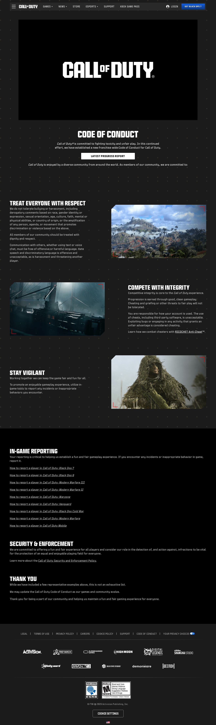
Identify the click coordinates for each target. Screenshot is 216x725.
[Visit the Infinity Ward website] (51, 666)
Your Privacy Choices (176, 634)
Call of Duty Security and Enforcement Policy (67, 560)
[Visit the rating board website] (116, 690)
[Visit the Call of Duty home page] (28, 6)
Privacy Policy (65, 634)
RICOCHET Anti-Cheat (188, 331)
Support (125, 634)
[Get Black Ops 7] (193, 6)
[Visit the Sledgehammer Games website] (92, 652)
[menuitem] (48, 6)
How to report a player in (42, 468)
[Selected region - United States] (108, 722)
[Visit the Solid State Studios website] (111, 666)
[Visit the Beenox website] (168, 666)
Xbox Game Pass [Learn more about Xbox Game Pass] (130, 6)
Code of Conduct (147, 634)
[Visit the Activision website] (32, 652)
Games (48, 6)
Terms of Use (41, 634)
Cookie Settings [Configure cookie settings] (108, 713)
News (63, 6)
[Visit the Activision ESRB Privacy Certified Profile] (91, 690)
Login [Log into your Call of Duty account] (174, 6)
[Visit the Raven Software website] (81, 666)
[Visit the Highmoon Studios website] (123, 652)
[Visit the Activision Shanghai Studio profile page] (183, 652)
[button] (14, 6)
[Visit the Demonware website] (141, 666)
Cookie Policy (105, 634)
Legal (24, 634)
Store (76, 6)
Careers (85, 634)
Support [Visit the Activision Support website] (109, 6)
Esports (92, 6)
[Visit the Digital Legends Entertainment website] (153, 652)
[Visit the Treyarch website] (62, 652)
